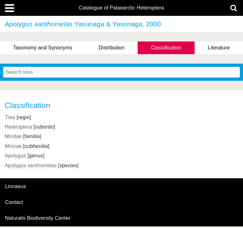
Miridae (13, 136)
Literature (219, 47)
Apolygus (15, 155)
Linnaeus (15, 186)
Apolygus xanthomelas (31, 165)
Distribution (112, 47)
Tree (10, 117)
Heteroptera (18, 127)
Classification (166, 47)
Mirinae (13, 146)
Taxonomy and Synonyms (42, 47)
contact (14, 202)
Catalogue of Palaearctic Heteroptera (121, 7)
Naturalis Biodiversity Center (38, 218)
